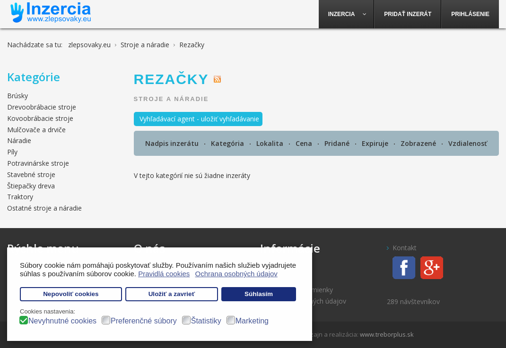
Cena (305, 143)
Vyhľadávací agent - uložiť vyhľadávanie (199, 118)
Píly (12, 151)
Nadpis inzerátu (173, 143)
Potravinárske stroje (38, 163)
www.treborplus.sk (387, 334)
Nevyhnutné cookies (62, 320)
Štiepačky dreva (31, 185)
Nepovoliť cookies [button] (71, 293)
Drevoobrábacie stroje (41, 106)
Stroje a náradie (171, 98)
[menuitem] (347, 14)
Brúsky (17, 95)
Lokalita (270, 143)
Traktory (20, 196)
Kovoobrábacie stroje (40, 118)
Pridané (337, 143)
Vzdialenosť (467, 143)
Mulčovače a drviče (36, 129)
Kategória (228, 143)
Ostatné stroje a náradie (44, 208)
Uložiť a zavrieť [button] (171, 293)
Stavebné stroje (31, 174)
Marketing (252, 320)
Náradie (19, 140)
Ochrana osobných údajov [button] (236, 274)
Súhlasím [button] (258, 293)
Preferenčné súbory (144, 320)
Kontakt (405, 247)
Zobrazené (419, 143)
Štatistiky (206, 320)
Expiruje (376, 143)
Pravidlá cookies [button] (164, 274)
